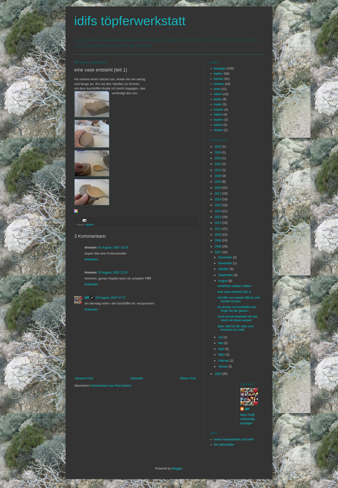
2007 (218, 252)
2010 (218, 234)
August (223, 281)
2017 (218, 193)
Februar (224, 360)
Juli (221, 337)
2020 (218, 176)
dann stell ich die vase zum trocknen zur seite (236, 328)
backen (219, 119)
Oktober (224, 269)
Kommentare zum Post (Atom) (111, 385)
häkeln (218, 114)
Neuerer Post (84, 378)
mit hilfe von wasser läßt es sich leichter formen (239, 299)
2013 (218, 217)
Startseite (136, 378)
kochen (219, 78)
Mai (221, 343)
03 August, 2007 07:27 (110, 297)
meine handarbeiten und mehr (234, 439)
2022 (218, 164)
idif (86, 297)
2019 (218, 181)
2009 (218, 240)
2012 (218, 222)
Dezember (225, 257)
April (221, 349)
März (222, 354)
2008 (218, 246)
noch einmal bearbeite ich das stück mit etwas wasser (238, 318)
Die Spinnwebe (224, 444)
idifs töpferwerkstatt (130, 21)
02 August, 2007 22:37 (113, 272)
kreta (217, 89)
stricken (219, 84)
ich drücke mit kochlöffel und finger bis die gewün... (236, 308)
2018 (218, 187)
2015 (218, 205)
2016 (218, 199)
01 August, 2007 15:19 (113, 247)
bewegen (220, 68)
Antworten (91, 259)
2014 (218, 211)
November (225, 263)
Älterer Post (188, 378)
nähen (218, 94)
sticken (218, 130)
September (226, 275)
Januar (223, 366)
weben (218, 125)
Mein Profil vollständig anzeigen (247, 419)
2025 (218, 146)
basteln (219, 109)
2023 (218, 158)
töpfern (89, 224)
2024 (218, 152)
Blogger (177, 468)
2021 (218, 170)
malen (218, 104)
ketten (218, 99)
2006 (218, 373)
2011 (218, 228)
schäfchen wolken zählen (234, 286)
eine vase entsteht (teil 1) (234, 291)
